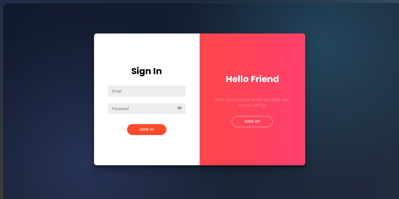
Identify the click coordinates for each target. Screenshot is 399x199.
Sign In (147, 129)
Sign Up (252, 122)
